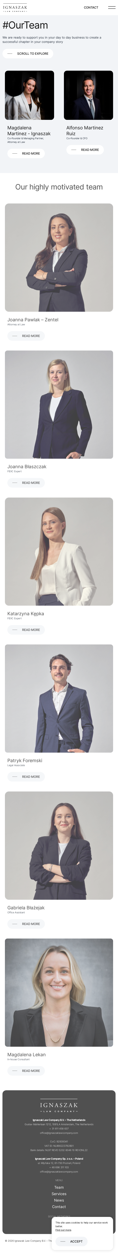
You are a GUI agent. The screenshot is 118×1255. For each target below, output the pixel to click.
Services (59, 1197)
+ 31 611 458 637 (59, 1132)
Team (59, 1191)
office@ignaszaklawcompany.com (59, 1136)
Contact (91, 7)
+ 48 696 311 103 (59, 1170)
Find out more (63, 1229)
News (59, 1204)
